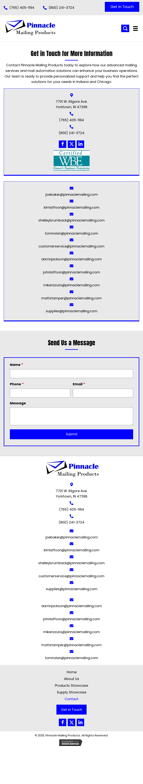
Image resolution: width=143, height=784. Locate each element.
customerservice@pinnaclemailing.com (71, 246)
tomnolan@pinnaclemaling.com (71, 233)
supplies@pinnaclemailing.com (71, 311)
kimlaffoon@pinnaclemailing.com (71, 207)
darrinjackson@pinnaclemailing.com (71, 259)
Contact (71, 699)
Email (79, 384)
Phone (17, 384)
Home (72, 672)
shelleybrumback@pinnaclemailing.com (71, 220)
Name (16, 365)
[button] (122, 7)
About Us (71, 678)
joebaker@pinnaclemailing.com (71, 194)
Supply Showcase (71, 692)
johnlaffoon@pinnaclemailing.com (71, 272)
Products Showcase (71, 685)
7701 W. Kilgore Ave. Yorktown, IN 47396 (71, 494)
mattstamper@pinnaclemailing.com (71, 298)
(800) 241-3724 (61, 7)
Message (18, 403)
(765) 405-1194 (21, 7)
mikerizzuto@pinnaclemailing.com (71, 285)
